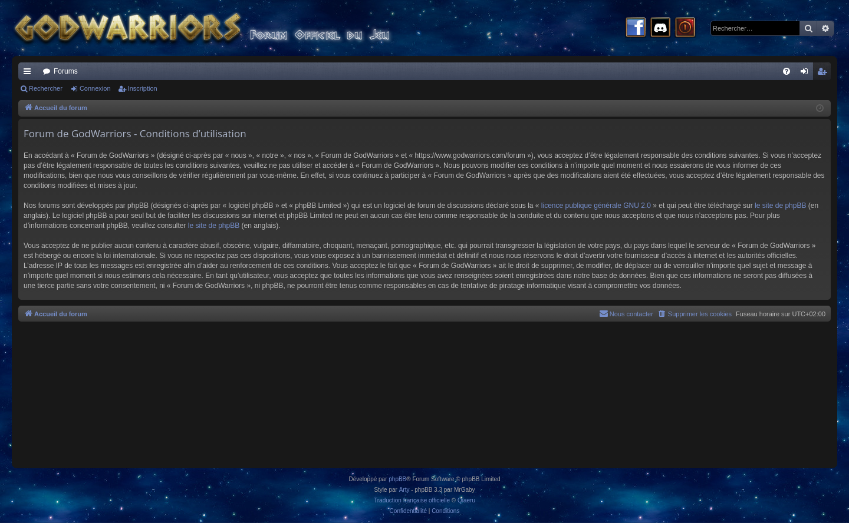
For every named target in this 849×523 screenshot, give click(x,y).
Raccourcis (29, 73)
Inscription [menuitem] (824, 73)
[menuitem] (786, 71)
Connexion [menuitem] (807, 73)
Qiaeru (466, 500)
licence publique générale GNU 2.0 (596, 205)
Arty (404, 489)
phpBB (397, 479)
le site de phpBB (780, 205)
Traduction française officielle (412, 500)
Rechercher (45, 88)
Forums (66, 71)
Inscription (142, 88)
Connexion (95, 88)
